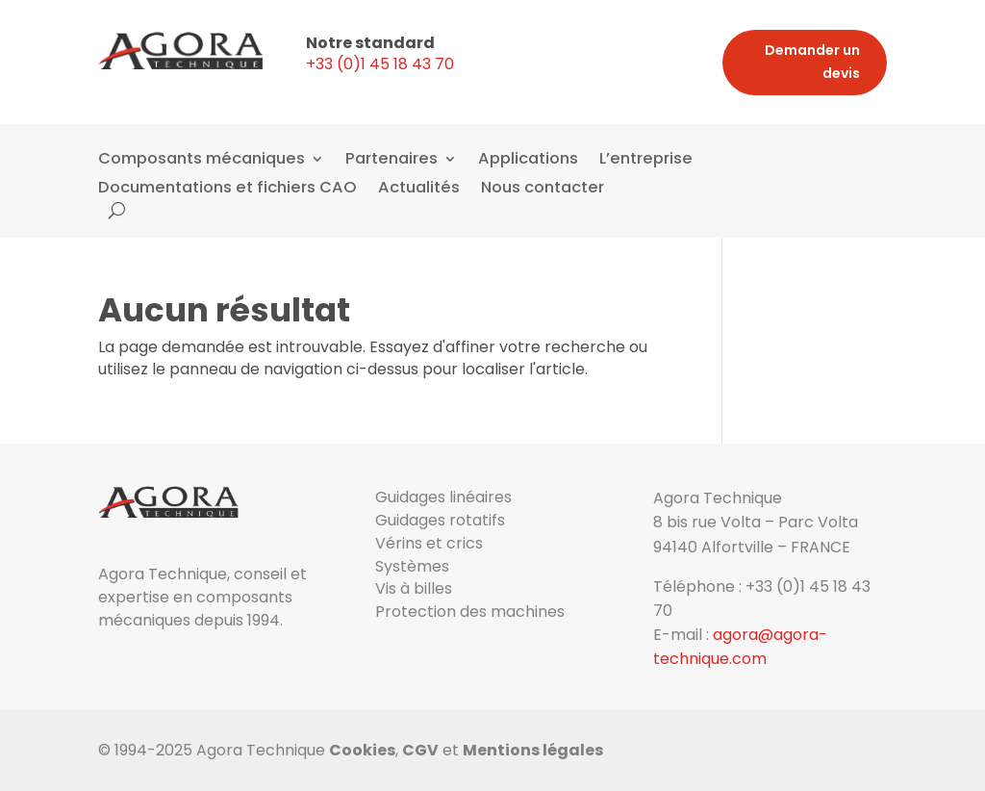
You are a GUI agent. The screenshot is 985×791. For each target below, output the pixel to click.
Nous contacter (542, 189)
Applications (528, 160)
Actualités (419, 189)
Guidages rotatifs (440, 520)
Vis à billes (413, 588)
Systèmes (412, 566)
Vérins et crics (429, 543)
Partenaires (391, 160)
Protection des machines (470, 611)
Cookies (362, 750)
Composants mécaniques (201, 160)
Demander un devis (812, 61)
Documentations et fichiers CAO (227, 189)
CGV (420, 750)
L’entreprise (646, 160)
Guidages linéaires (443, 497)
